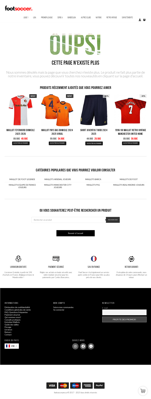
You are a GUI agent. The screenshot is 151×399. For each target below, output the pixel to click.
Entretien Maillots (12, 322)
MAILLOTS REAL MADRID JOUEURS (128, 185)
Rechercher (113, 220)
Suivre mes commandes (63, 307)
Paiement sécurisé (12, 315)
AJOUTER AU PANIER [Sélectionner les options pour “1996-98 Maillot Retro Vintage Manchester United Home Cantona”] (130, 143)
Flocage (8, 327)
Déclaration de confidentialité (17, 307)
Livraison (8, 329)
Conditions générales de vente (18, 310)
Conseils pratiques (12, 320)
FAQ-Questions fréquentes (16, 312)
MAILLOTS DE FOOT (129, 179)
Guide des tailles (12, 324)
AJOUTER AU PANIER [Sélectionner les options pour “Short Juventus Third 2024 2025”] (94, 143)
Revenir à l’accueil (75, 233)
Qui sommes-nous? (13, 317)
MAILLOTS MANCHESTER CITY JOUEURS (57, 186)
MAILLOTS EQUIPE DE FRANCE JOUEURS (22, 186)
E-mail (105, 308)
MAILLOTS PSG (93, 185)
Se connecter (58, 310)
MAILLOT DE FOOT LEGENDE (22, 179)
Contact (8, 334)
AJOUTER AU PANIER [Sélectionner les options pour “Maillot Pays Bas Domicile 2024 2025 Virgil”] (57, 143)
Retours (8, 332)
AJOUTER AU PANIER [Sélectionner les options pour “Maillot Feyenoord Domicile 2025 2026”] (20, 143)
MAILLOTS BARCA (93, 179)
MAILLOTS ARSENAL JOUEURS (57, 179)
